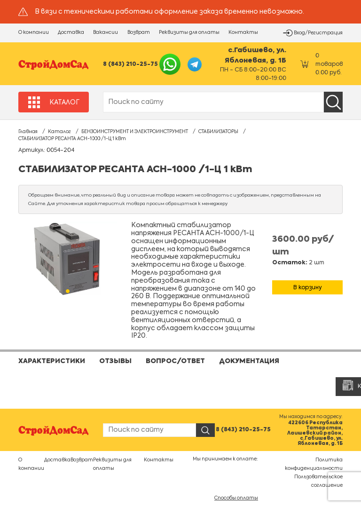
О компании (33, 32)
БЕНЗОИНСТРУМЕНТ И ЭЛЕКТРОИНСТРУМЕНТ (134, 131)
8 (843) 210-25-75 (130, 64)
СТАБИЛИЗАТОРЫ (218, 131)
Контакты (243, 32)
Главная (28, 131)
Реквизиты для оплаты (189, 32)
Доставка (71, 32)
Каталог (59, 131)
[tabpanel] (67, 259)
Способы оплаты (236, 498)
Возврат (138, 32)
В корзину (307, 288)
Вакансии (105, 32)
